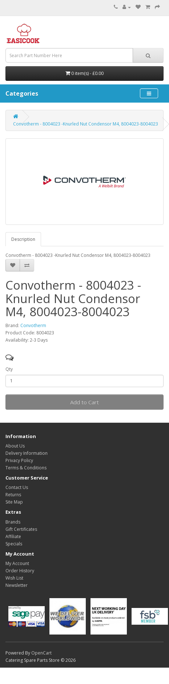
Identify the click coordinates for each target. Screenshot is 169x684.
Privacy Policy (19, 460)
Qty (9, 369)
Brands (12, 522)
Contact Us (16, 487)
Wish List (14, 578)
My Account (17, 563)
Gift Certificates (21, 529)
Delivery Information (26, 453)
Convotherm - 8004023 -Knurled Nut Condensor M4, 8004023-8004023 (85, 124)
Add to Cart (84, 402)
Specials (13, 544)
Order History (19, 571)
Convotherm (33, 325)
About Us (15, 446)
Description (23, 239)
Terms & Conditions (26, 468)
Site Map (14, 502)
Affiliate (13, 536)
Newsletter (16, 585)
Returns (13, 495)
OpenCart (41, 653)
